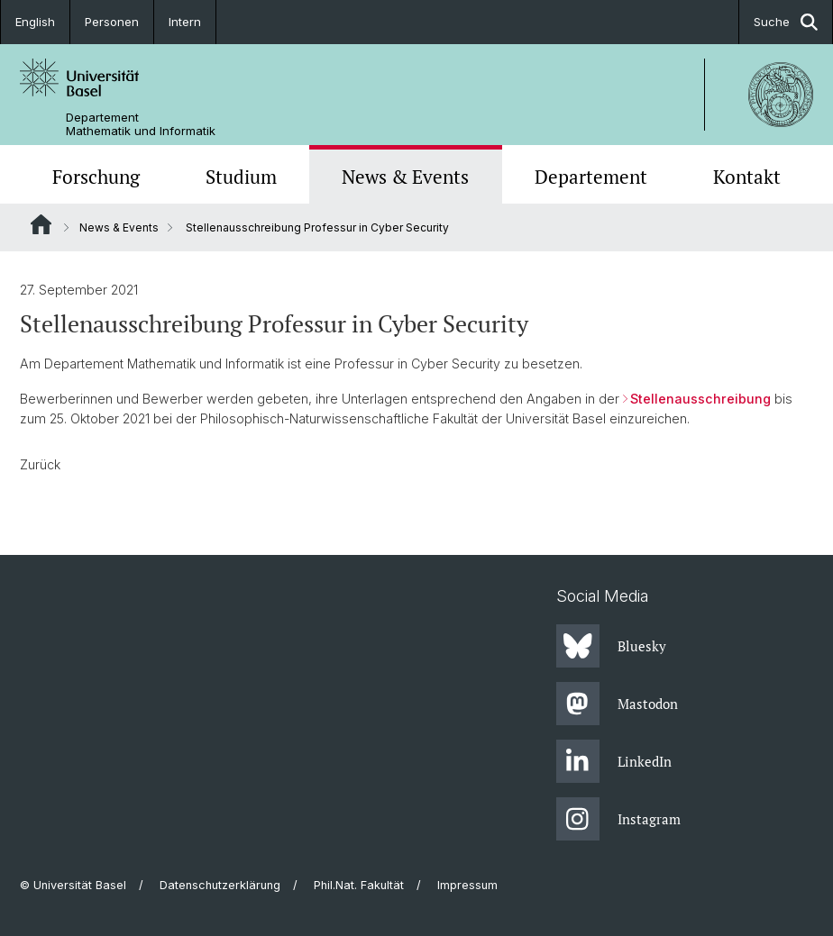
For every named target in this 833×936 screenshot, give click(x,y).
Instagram (618, 819)
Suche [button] (786, 22)
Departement (591, 176)
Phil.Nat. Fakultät (359, 885)
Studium (241, 176)
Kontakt (747, 176)
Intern (185, 21)
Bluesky (611, 646)
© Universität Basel (73, 885)
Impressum (467, 885)
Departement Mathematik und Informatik (140, 124)
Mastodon (617, 703)
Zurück (40, 464)
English (35, 21)
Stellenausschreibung (700, 398)
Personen (112, 21)
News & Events (405, 176)
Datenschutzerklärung (220, 885)
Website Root (41, 224)
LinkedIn (614, 761)
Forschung (96, 176)
